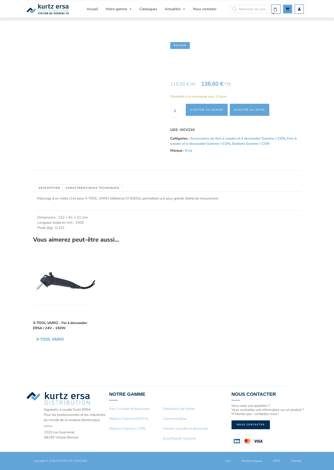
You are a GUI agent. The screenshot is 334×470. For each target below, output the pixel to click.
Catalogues (148, 9)
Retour (180, 45)
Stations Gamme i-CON (250, 143)
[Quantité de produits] (176, 111)
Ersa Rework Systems (179, 438)
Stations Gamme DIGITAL (129, 418)
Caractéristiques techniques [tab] (92, 188)
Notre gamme (119, 9)
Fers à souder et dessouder (129, 408)
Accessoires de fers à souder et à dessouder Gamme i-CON (237, 138)
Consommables (175, 418)
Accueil (92, 9)
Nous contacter (205, 9)
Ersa (188, 150)
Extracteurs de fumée (179, 408)
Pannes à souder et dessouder (185, 428)
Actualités (175, 9)
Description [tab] (49, 188)
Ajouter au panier (206, 110)
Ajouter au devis (249, 110)
